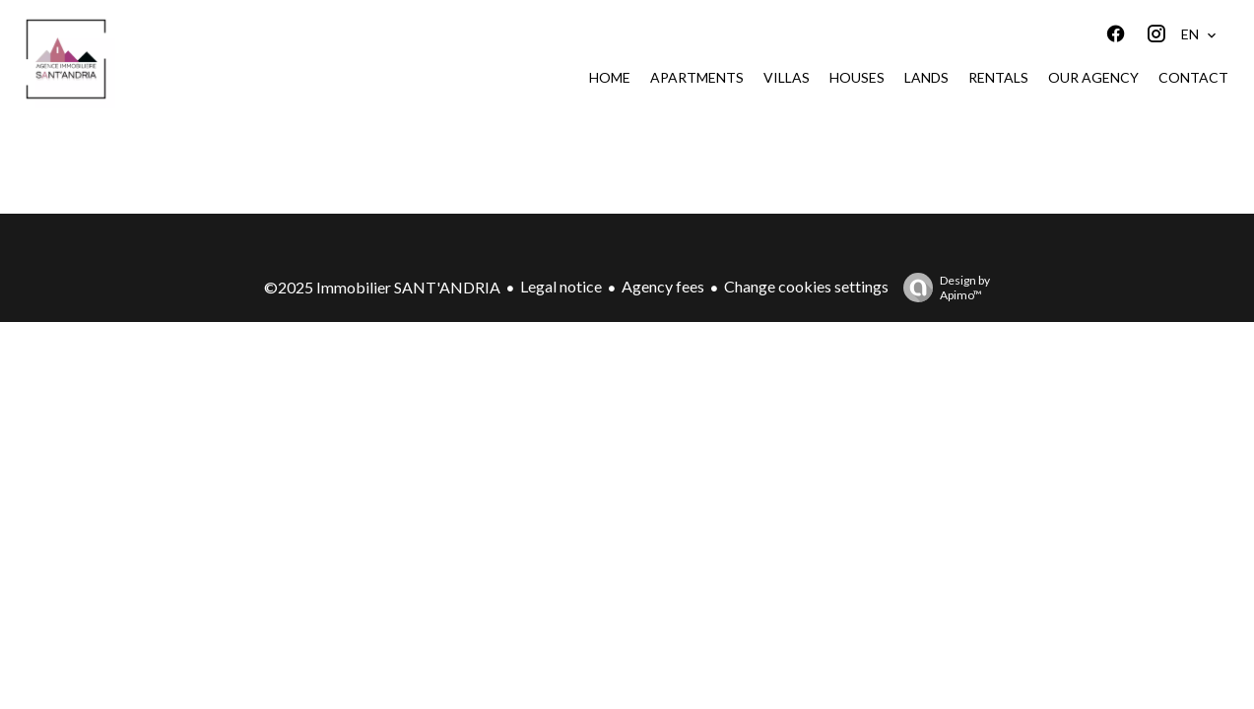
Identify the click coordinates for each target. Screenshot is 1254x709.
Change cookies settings (806, 286)
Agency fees (663, 286)
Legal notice (561, 286)
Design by (941, 287)
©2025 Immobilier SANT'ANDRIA (382, 287)
